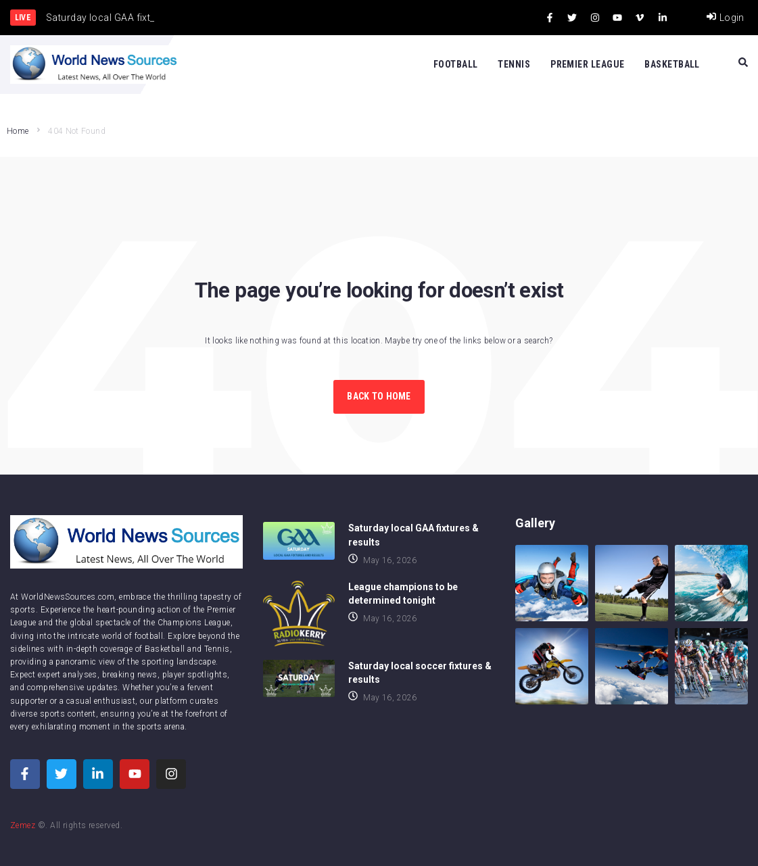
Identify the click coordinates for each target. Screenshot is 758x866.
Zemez (22, 825)
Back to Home (378, 396)
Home (17, 131)
